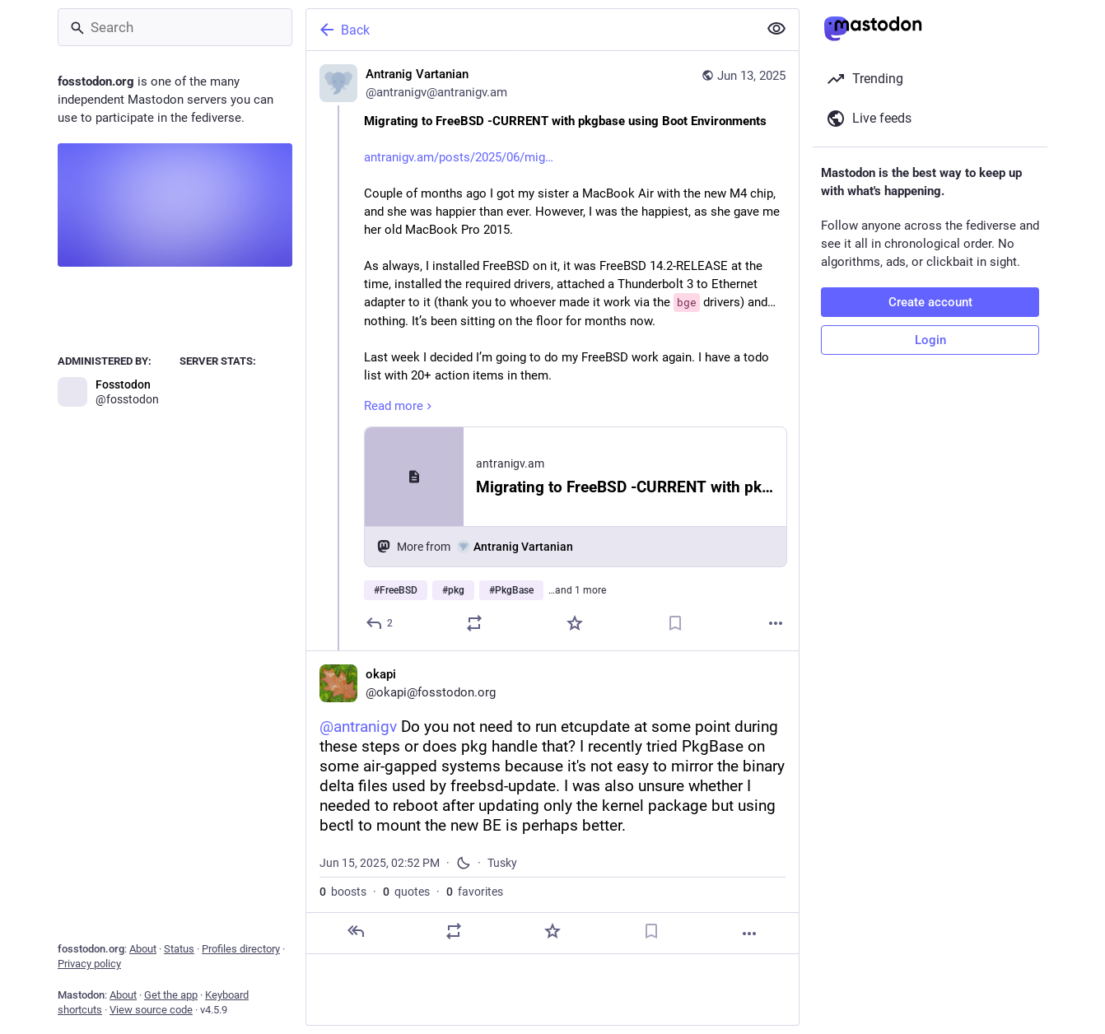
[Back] (530, 29)
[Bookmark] (675, 623)
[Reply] (380, 623)
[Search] (175, 27)
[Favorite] (575, 623)
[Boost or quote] (474, 623)
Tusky (502, 862)
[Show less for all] (776, 29)
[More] (776, 623)
